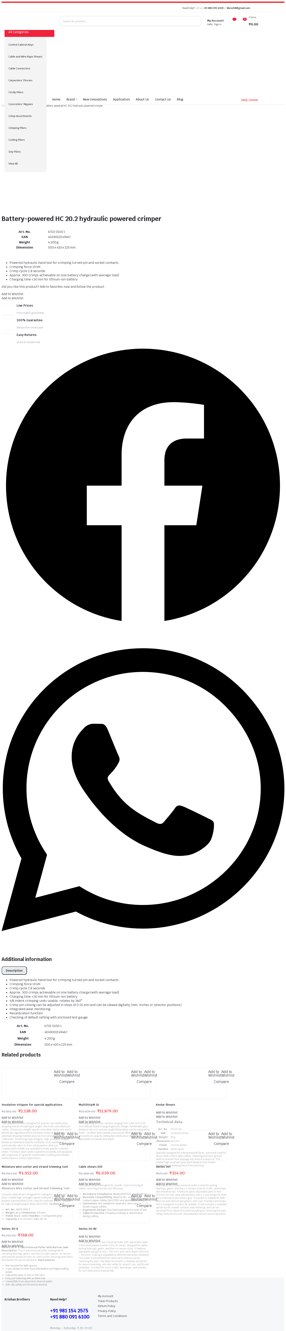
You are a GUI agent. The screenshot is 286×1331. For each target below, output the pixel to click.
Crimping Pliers (18, 128)
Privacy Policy (107, 1246)
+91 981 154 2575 (69, 1246)
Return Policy (106, 1241)
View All (13, 163)
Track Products (108, 1236)
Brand (70, 99)
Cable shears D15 (90, 1102)
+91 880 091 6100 (214, 8)
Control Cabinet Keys (21, 44)
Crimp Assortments (20, 116)
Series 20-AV (88, 1164)
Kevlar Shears (165, 1040)
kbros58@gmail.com (238, 8)
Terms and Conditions (112, 1251)
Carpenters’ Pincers (21, 80)
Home (56, 99)
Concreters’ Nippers (21, 104)
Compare (67, 1017)
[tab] (14, 906)
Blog (180, 99)
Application (121, 99)
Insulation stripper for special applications (32, 1040)
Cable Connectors (19, 68)
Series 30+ (163, 1102)
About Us (142, 99)
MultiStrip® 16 (89, 1040)
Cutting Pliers (17, 140)
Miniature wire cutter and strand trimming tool (35, 1102)
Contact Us (163, 99)
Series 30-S (10, 1164)
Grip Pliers (15, 151)
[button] (12, 229)
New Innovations (95, 99)
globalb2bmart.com (95, 1313)
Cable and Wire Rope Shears (25, 56)
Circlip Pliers (16, 92)
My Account (105, 1231)
